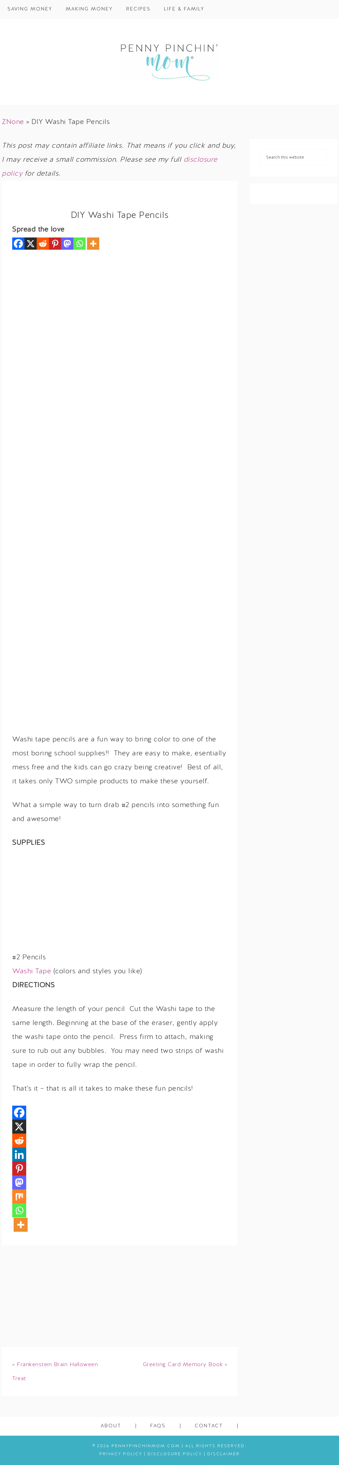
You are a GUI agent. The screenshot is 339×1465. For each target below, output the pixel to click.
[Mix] (19, 1196)
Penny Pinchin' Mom (169, 62)
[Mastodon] (67, 243)
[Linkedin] (19, 1155)
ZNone (13, 122)
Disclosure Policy (174, 1454)
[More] (93, 243)
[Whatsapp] (79, 243)
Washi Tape (31, 971)
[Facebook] (18, 243)
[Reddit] (43, 243)
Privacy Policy (120, 1454)
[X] (30, 243)
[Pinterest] (55, 243)
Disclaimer (223, 1454)
